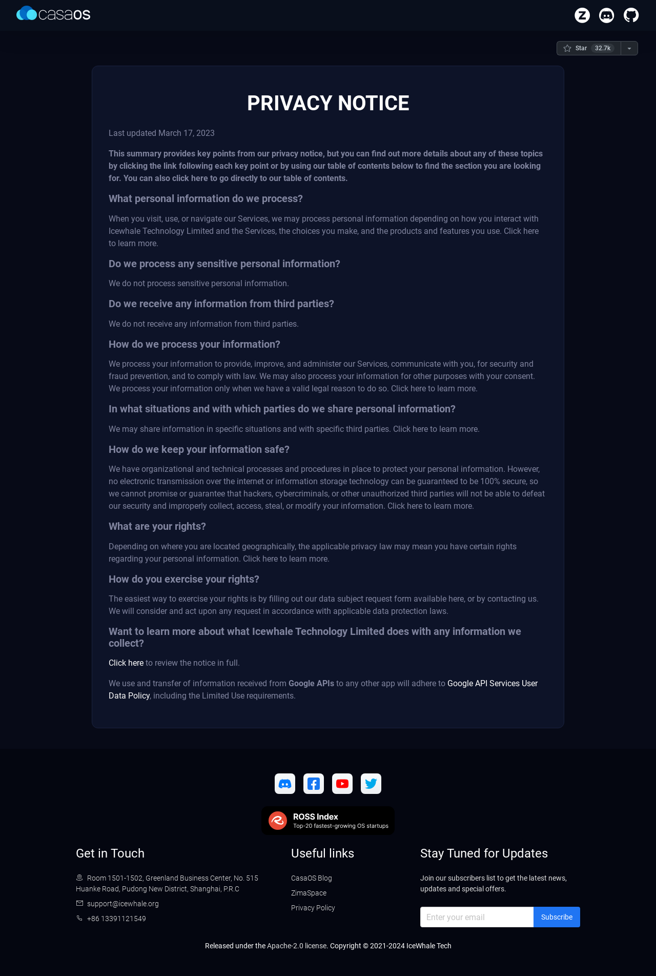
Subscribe (556, 917)
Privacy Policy (313, 908)
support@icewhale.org (123, 904)
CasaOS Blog (311, 878)
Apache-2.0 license (296, 946)
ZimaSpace (308, 893)
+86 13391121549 (116, 918)
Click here (126, 663)
